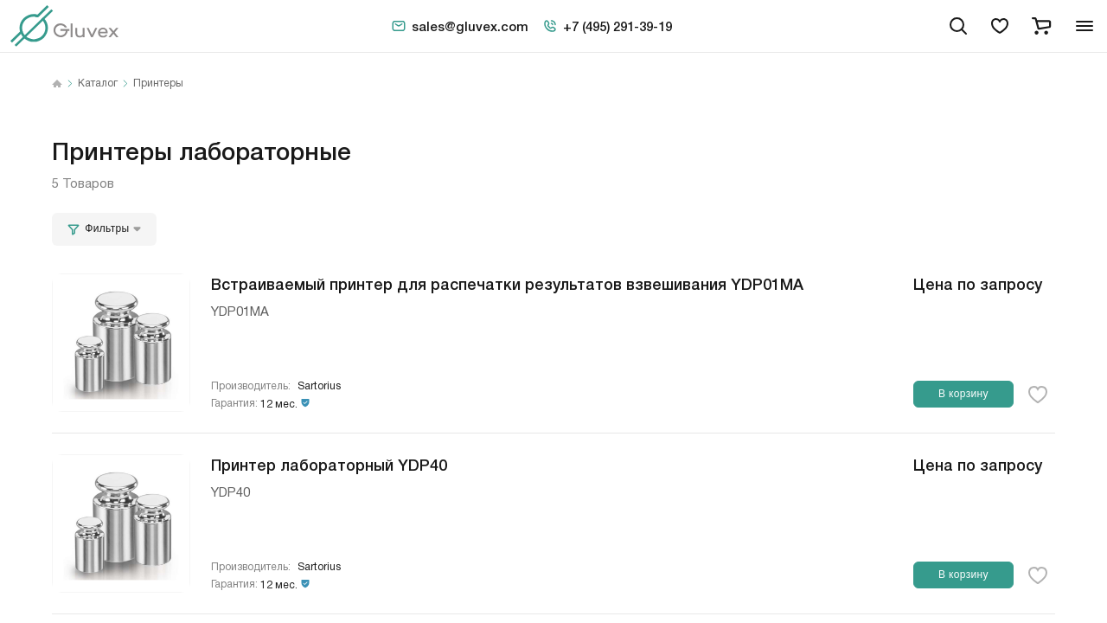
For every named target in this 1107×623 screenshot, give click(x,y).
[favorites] (1000, 26)
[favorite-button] (1038, 394)
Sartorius (319, 386)
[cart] (1041, 26)
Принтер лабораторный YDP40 (329, 464)
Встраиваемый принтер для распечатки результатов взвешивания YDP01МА (507, 283)
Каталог (98, 84)
